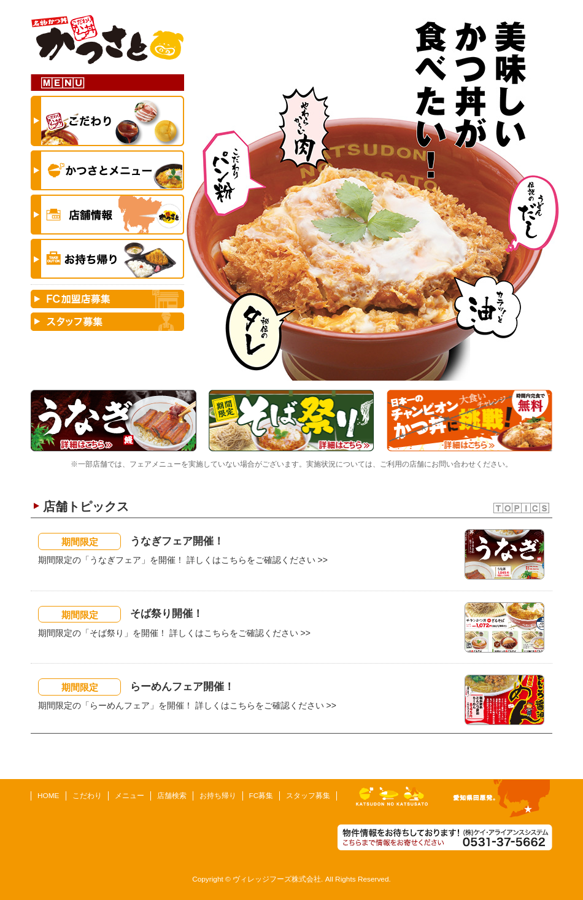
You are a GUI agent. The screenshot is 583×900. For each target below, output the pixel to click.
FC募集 (261, 795)
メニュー (129, 795)
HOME (48, 795)
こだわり (87, 795)
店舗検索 (172, 795)
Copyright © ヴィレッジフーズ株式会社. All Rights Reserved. (291, 879)
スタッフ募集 (308, 795)
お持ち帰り (217, 795)
